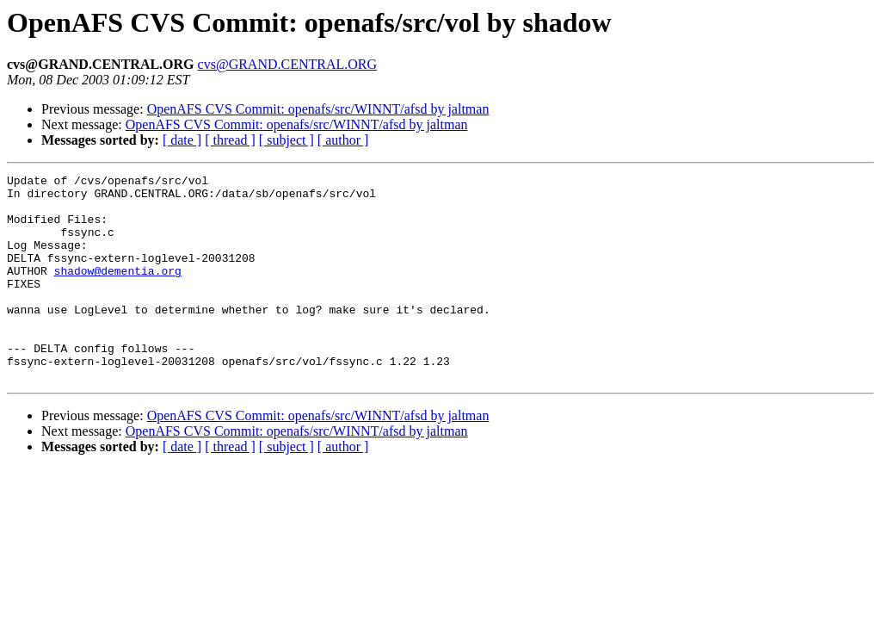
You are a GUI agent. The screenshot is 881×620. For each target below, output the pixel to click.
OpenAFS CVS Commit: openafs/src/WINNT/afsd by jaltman (318, 109)
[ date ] (182, 140)
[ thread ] (230, 140)
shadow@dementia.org (118, 291)
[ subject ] (286, 140)
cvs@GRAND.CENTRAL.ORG (288, 64)
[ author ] (343, 140)
